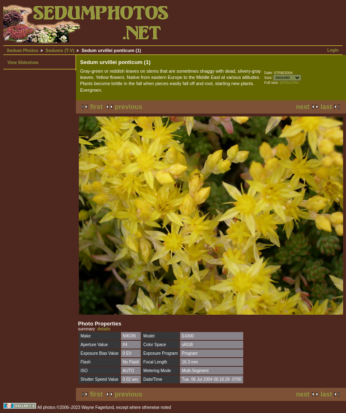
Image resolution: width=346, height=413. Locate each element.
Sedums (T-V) (59, 50)
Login (333, 50)
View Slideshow (22, 62)
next (303, 106)
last (326, 106)
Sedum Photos (22, 50)
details (104, 329)
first (96, 106)
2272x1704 (289, 83)
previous (128, 106)
